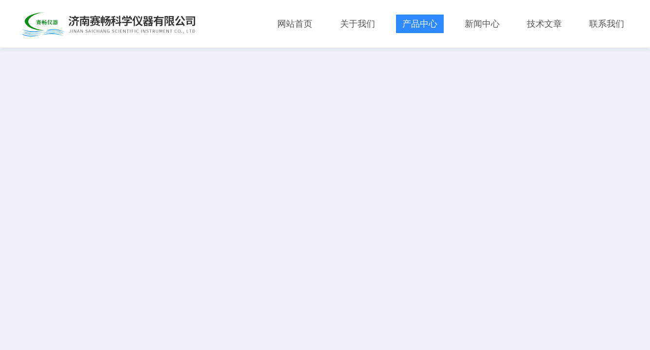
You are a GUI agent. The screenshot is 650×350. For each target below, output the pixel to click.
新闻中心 (482, 24)
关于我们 (357, 24)
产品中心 (419, 24)
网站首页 (294, 24)
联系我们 (606, 24)
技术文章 (544, 24)
